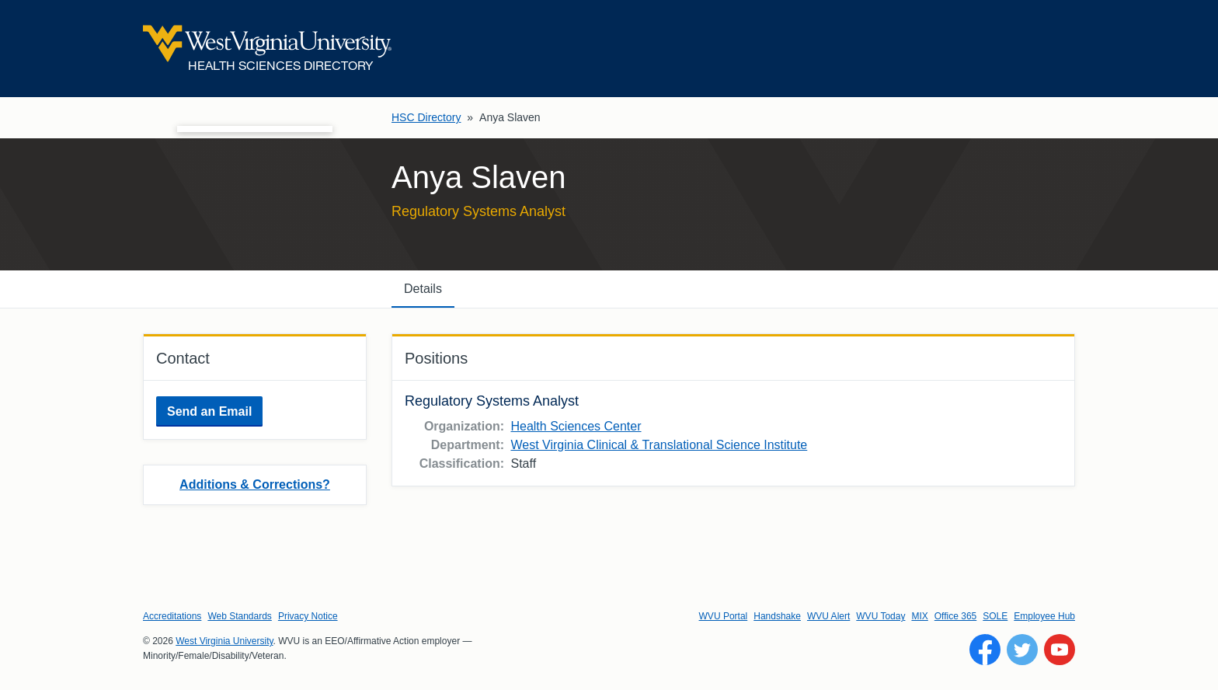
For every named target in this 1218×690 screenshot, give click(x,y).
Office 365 (955, 616)
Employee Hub (1044, 616)
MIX (919, 616)
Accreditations (172, 616)
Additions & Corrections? (254, 484)
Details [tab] (423, 288)
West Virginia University (224, 641)
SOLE (995, 616)
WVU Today (880, 616)
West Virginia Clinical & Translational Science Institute (658, 444)
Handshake (777, 616)
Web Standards (239, 616)
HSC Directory (426, 117)
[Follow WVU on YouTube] (1059, 649)
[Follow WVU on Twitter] (1022, 649)
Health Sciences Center (575, 426)
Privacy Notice (308, 616)
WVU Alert (828, 616)
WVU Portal (723, 616)
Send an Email (209, 411)
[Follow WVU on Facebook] (984, 649)
